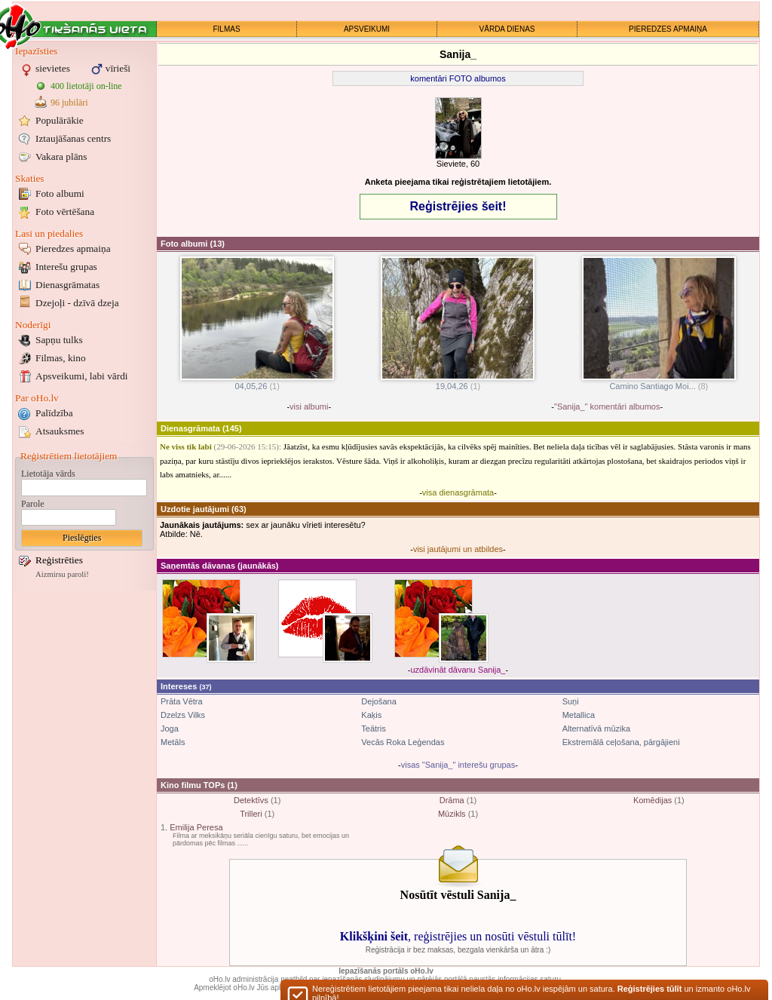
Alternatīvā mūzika (596, 728)
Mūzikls (452, 813)
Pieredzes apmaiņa (73, 248)
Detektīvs (251, 800)
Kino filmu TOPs (193, 785)
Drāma (452, 800)
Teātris (373, 728)
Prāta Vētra (182, 701)
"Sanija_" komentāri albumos (607, 406)
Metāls (173, 742)
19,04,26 (458, 382)
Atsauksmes (59, 431)
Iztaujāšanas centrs (73, 138)
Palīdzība (54, 413)
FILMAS (226, 29)
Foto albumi (59, 193)
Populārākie (59, 120)
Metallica (578, 714)
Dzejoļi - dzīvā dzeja (77, 302)
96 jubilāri (69, 102)
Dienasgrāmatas (67, 284)
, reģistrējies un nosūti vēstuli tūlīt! (458, 936)
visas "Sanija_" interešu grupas (458, 764)
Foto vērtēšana (64, 211)
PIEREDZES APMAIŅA (668, 29)
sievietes (52, 68)
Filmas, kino (60, 357)
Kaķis (371, 714)
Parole (32, 503)
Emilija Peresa (196, 827)
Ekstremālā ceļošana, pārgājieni (621, 742)
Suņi (570, 701)
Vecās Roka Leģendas (402, 742)
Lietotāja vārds (48, 473)
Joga (170, 728)
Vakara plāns (61, 156)
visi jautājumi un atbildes (458, 549)
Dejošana (378, 701)
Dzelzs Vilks (183, 714)
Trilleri (251, 813)
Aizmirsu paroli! (62, 574)
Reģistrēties (59, 560)
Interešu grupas (66, 266)
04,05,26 (257, 382)
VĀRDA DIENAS (507, 29)
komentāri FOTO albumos (457, 78)
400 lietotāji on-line (86, 86)
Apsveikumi (81, 376)
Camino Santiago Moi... (659, 382)
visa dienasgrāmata (458, 492)
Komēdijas (652, 800)
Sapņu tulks (59, 339)
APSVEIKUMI (367, 29)
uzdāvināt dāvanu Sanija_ (458, 669)
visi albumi (309, 406)
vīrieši (118, 68)
